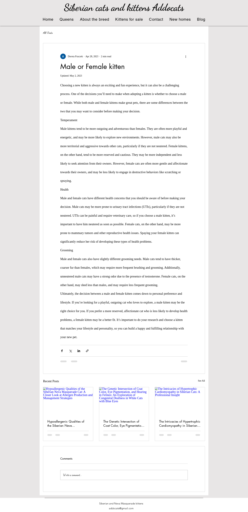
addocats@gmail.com (121, 508)
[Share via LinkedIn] (78, 350)
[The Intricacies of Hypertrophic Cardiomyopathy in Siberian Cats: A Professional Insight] (180, 401)
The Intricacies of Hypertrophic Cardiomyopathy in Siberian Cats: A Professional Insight (179, 423)
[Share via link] (87, 350)
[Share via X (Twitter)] (70, 350)
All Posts (48, 32)
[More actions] (186, 56)
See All (201, 380)
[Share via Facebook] (62, 350)
